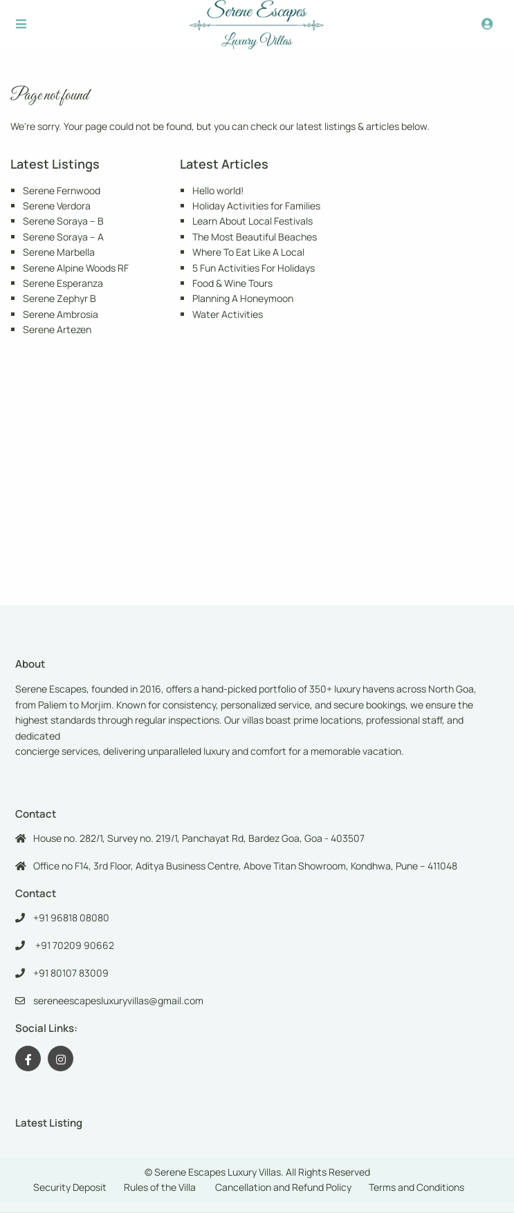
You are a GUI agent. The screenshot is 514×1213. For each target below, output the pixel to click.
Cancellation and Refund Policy (283, 1187)
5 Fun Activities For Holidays (253, 267)
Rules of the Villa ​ (161, 1187)
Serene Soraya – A (63, 236)
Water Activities (227, 314)
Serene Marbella (59, 251)
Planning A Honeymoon (242, 298)
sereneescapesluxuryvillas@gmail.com (118, 1000)
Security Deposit (70, 1187)
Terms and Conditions (416, 1187)
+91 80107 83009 (71, 972)
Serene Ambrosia (60, 314)
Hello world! (218, 190)
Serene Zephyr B (59, 298)
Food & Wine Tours (232, 283)
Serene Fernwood (61, 190)
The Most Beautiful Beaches (254, 236)
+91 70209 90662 (73, 945)
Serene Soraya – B (63, 220)
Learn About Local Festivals (252, 220)
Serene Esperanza (63, 283)
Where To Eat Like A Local (248, 251)
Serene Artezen (57, 329)
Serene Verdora (57, 205)
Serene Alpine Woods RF (76, 267)
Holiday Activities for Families (256, 205)
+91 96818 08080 (71, 917)
